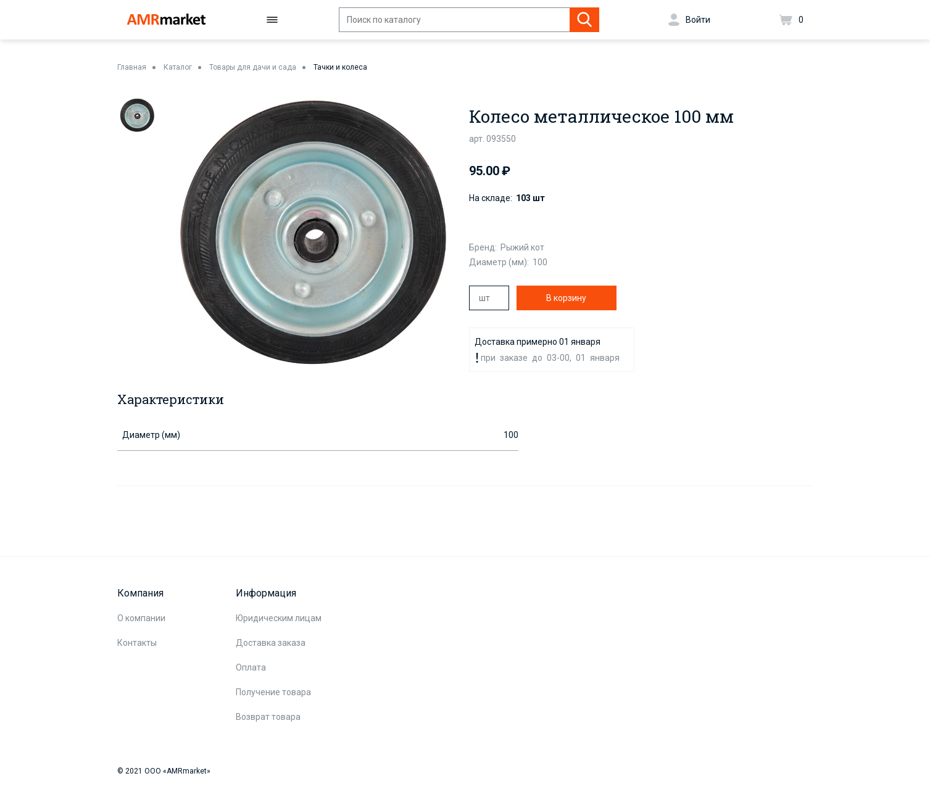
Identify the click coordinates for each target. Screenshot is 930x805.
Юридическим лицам (279, 618)
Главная (131, 67)
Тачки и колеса (340, 67)
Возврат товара (268, 717)
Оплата (251, 667)
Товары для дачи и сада (252, 67)
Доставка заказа (270, 643)
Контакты (137, 643)
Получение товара (273, 692)
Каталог (178, 67)
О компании (141, 618)
